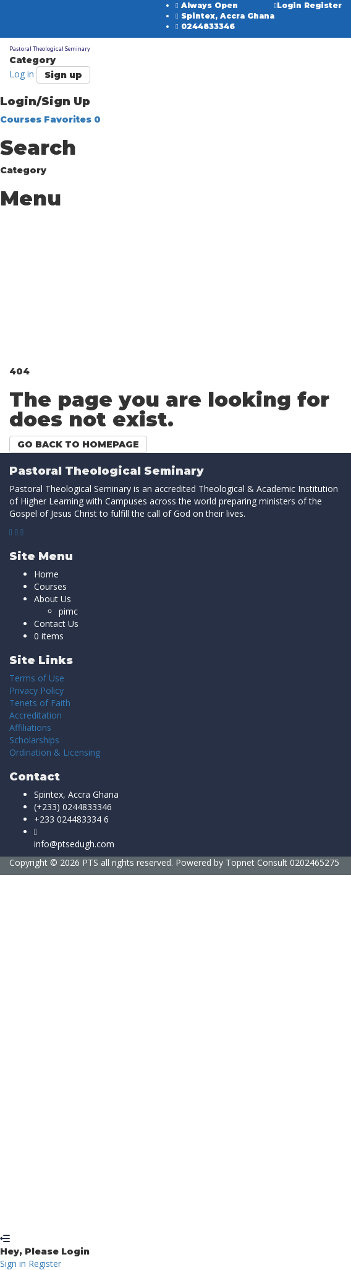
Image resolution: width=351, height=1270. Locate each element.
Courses (22, 119)
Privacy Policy (36, 690)
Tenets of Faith (39, 703)
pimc (68, 611)
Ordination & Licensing (54, 752)
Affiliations (30, 727)
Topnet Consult (256, 862)
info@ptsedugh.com (74, 844)
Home (46, 574)
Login (289, 5)
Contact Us (56, 623)
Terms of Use (36, 678)
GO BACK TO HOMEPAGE (78, 444)
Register (323, 5)
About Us (52, 599)
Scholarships (34, 740)
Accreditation (35, 715)
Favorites (72, 119)
